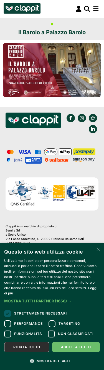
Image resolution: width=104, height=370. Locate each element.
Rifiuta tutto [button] (26, 347)
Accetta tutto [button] (76, 347)
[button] (52, 301)
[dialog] (52, 306)
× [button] (98, 249)
